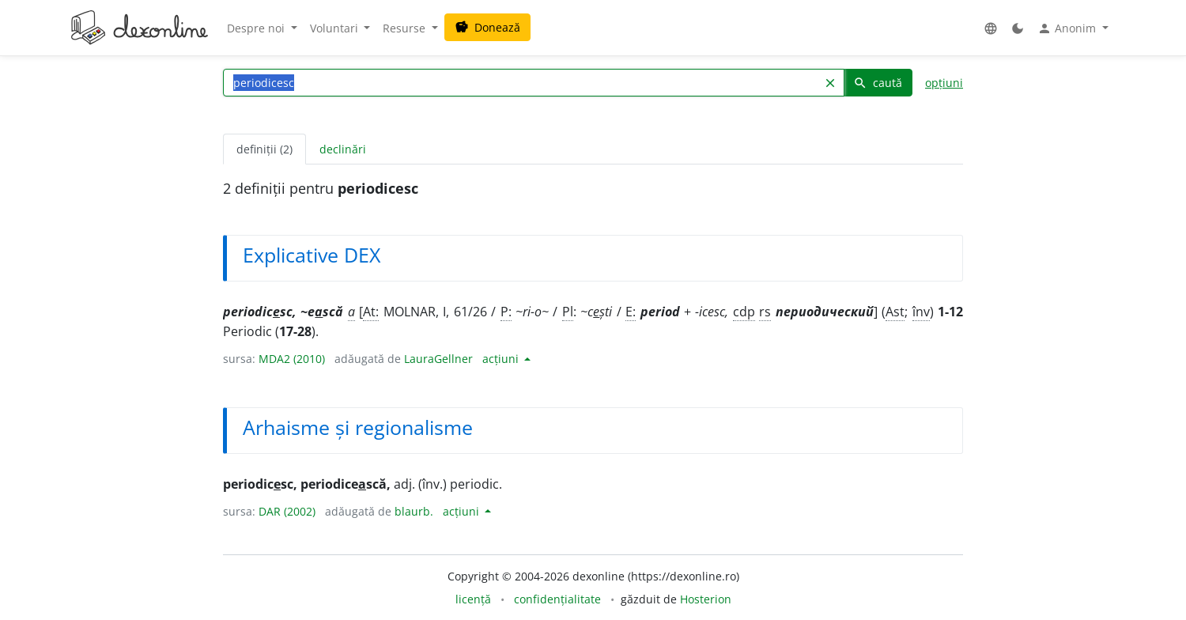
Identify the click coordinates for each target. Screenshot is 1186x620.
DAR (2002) (287, 511)
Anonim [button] (1068, 28)
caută (877, 82)
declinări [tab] (342, 149)
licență (473, 599)
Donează (487, 27)
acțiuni (502, 358)
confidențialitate (557, 599)
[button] (990, 28)
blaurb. (414, 511)
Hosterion (705, 599)
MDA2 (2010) (292, 358)
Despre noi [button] (257, 28)
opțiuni (944, 82)
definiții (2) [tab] (264, 149)
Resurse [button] (406, 28)
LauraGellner (438, 358)
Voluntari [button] (335, 28)
